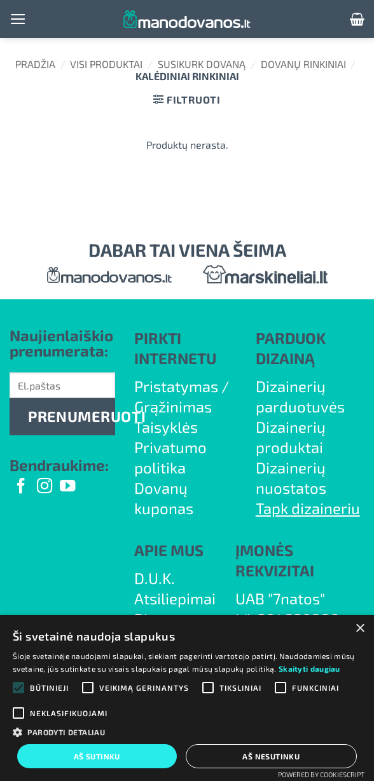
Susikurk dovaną (202, 64)
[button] (18, 19)
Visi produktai (106, 64)
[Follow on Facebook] (21, 487)
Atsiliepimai (175, 598)
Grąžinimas (173, 406)
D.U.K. (154, 578)
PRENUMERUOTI (71, 416)
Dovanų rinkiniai (303, 64)
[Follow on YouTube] (67, 487)
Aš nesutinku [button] (271, 756)
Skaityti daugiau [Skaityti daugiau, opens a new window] (309, 668)
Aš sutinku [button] (97, 756)
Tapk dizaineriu (308, 508)
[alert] (187, 698)
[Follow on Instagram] (44, 487)
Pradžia (35, 64)
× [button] (359, 629)
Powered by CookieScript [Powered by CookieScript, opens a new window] (321, 774)
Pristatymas (176, 386)
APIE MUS (169, 550)
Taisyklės (166, 427)
